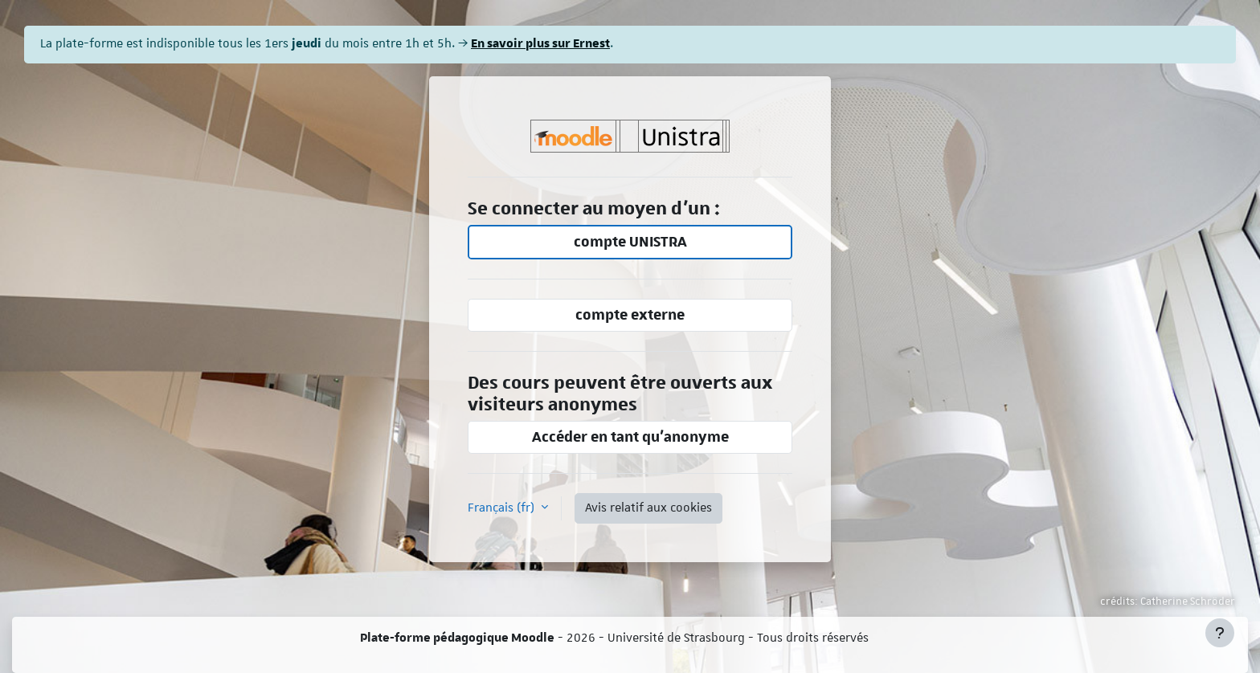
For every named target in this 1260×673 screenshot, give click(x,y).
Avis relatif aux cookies (648, 508)
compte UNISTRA (630, 242)
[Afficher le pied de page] (1219, 632)
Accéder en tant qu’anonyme (630, 437)
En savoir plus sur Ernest (540, 43)
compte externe (630, 315)
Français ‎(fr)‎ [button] (503, 508)
